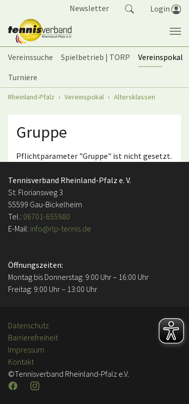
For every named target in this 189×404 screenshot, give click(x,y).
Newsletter (89, 8)
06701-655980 (46, 216)
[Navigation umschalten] (175, 31)
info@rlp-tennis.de (60, 228)
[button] (129, 8)
